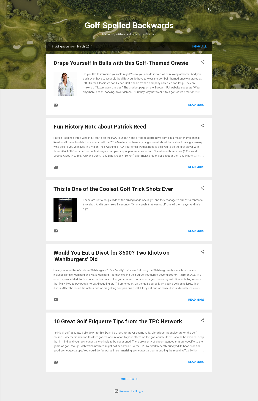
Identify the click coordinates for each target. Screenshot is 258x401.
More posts (129, 379)
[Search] (209, 10)
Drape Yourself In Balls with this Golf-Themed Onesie (121, 63)
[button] (202, 62)
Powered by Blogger (129, 391)
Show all (199, 46)
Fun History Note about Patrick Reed (100, 126)
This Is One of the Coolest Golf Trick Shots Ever (113, 189)
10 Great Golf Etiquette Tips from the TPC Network (118, 321)
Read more (196, 105)
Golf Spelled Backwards (129, 25)
